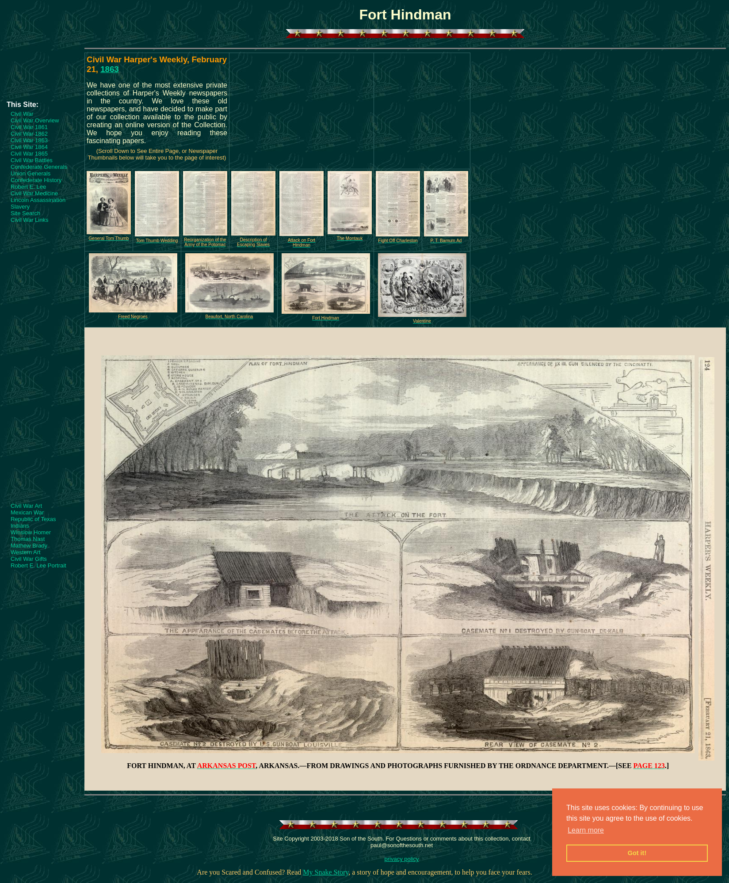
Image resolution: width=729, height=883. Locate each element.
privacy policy (401, 859)
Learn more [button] (586, 830)
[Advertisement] (42, 74)
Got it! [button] (637, 852)
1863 (109, 69)
